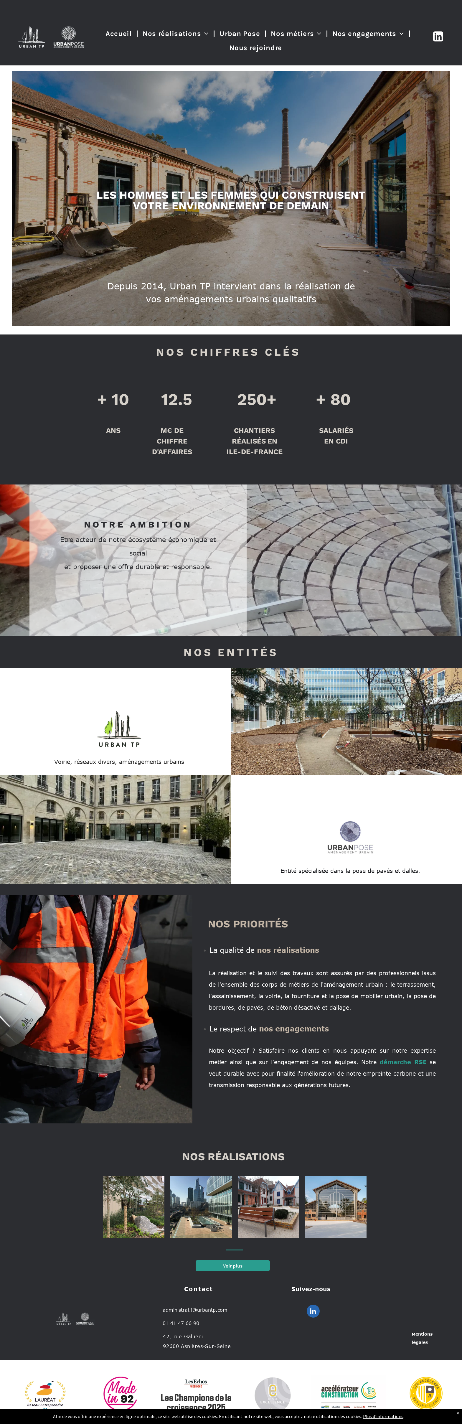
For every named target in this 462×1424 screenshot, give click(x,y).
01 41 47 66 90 (181, 1323)
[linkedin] (313, 1312)
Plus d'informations (383, 1416)
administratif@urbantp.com (195, 1310)
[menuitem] (119, 34)
